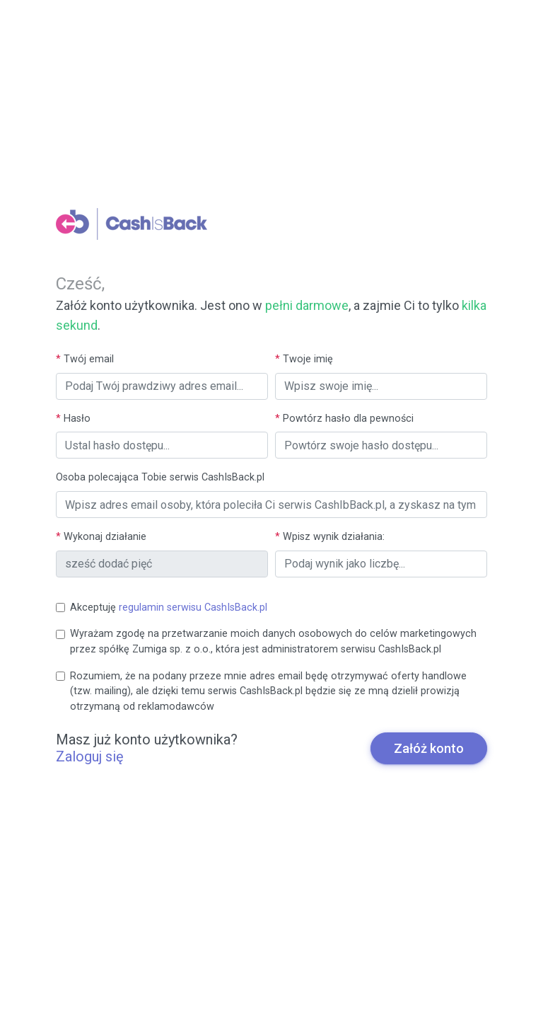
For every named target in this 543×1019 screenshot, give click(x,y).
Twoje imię (304, 359)
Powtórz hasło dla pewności (344, 419)
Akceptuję (168, 607)
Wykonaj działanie (101, 537)
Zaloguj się (90, 756)
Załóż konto (429, 748)
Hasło (73, 419)
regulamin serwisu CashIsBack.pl (193, 607)
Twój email (85, 359)
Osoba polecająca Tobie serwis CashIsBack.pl (160, 477)
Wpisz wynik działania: (330, 537)
